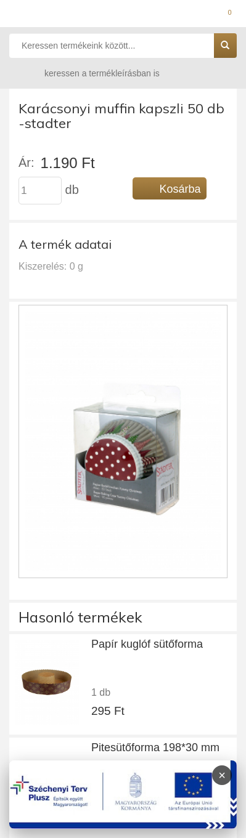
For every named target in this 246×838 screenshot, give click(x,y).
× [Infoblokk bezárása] (222, 775)
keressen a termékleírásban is (90, 73)
